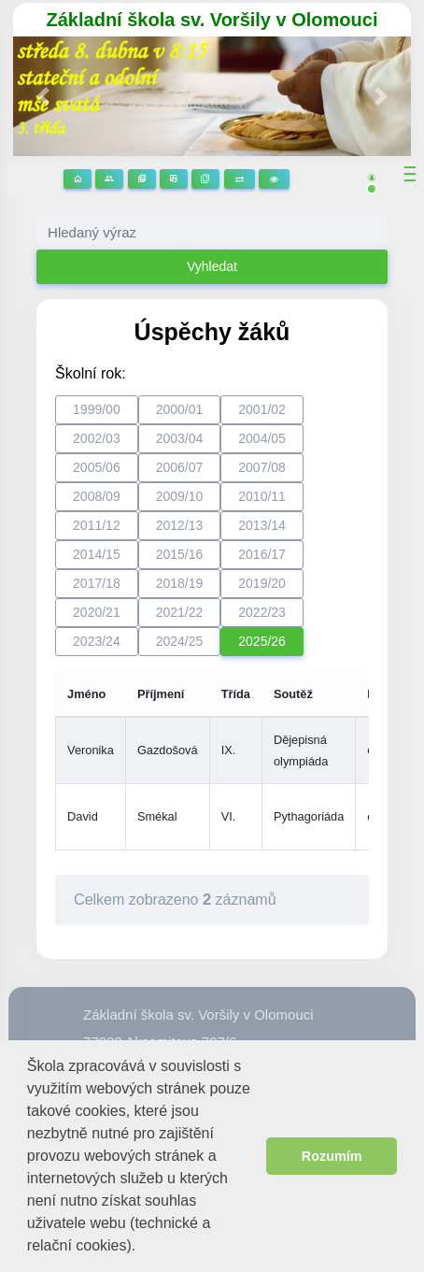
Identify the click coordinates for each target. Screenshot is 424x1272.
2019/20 (262, 583)
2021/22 (180, 612)
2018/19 (180, 583)
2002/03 (96, 438)
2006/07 (180, 467)
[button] (143, 1247)
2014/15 (96, 554)
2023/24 (96, 641)
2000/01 (180, 409)
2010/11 (262, 496)
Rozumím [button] (332, 1156)
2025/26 (262, 641)
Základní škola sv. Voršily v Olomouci (212, 19)
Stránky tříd (109, 179)
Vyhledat (212, 266)
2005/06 (96, 467)
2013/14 (262, 525)
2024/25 (180, 641)
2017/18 (96, 583)
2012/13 (180, 525)
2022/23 (262, 612)
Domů (77, 179)
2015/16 (180, 554)
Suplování (239, 179)
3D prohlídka (274, 179)
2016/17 (262, 554)
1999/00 (96, 409)
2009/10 (180, 496)
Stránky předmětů (142, 179)
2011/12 (96, 525)
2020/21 (96, 612)
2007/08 (262, 467)
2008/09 (96, 496)
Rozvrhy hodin (173, 179)
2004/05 (262, 438)
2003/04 (180, 438)
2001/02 (262, 409)
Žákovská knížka (205, 179)
